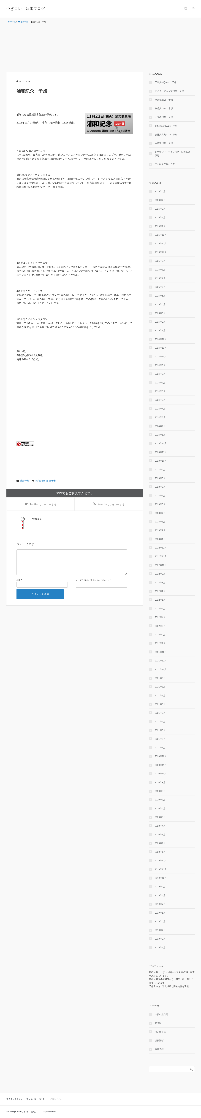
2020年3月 (160, 834)
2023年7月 (160, 487)
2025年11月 (161, 243)
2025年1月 (160, 330)
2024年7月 (160, 382)
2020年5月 (160, 817)
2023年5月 (160, 504)
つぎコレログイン (14, 1099)
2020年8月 (160, 791)
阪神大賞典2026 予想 (166, 134)
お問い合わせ (56, 1099)
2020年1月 (160, 852)
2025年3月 (160, 313)
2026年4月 (160, 200)
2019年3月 (160, 939)
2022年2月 (160, 634)
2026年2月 (160, 217)
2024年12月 (161, 339)
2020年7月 (160, 799)
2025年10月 (161, 252)
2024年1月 (160, 434)
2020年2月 (160, 843)
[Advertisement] (100, 48)
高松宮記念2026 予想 (166, 126)
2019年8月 (160, 895)
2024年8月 (160, 374)
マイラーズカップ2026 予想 (169, 91)
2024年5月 (160, 400)
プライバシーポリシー (36, 1099)
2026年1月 (160, 226)
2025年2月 (160, 322)
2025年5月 (160, 295)
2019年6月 (160, 913)
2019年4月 (160, 930)
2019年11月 (161, 869)
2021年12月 (161, 652)
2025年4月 (160, 304)
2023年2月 (160, 530)
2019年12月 (161, 860)
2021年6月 (160, 704)
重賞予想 (24, 480)
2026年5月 (160, 191)
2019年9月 (160, 886)
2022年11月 (161, 556)
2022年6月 (160, 600)
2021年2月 (160, 739)
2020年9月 (160, 782)
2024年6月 (160, 391)
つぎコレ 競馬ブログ (25, 8)
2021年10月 (161, 669)
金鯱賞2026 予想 (164, 143)
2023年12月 (161, 443)
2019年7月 (160, 904)
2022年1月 (160, 643)
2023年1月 (160, 539)
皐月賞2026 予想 (164, 100)
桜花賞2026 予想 (164, 108)
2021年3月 (160, 730)
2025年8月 (160, 269)
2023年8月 (160, 478)
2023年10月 (161, 461)
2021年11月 (161, 660)
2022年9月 (160, 573)
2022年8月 (160, 582)
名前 (18, 586)
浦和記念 (40, 480)
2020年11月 (161, 765)
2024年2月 (160, 426)
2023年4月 (160, 513)
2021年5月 (160, 713)
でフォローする (43, 504)
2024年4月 (160, 408)
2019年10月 (161, 878)
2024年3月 (160, 417)
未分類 (158, 1023)
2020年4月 (160, 826)
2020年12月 (161, 756)
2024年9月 (160, 365)
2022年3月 (160, 626)
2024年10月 (161, 356)
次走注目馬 (160, 1032)
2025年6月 (160, 287)
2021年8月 (160, 686)
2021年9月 (160, 678)
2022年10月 (161, 565)
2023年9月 (160, 469)
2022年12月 (161, 547)
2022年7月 (160, 591)
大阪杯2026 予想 (164, 117)
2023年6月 (160, 495)
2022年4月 (160, 617)
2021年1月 (160, 747)
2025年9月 (160, 261)
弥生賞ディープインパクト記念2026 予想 (174, 154)
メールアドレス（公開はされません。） (93, 586)
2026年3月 (160, 209)
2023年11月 (161, 452)
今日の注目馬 (161, 1014)
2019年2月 (160, 947)
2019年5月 (160, 921)
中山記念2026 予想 (165, 164)
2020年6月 (160, 808)
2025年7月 (160, 278)
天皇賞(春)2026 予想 (166, 82)
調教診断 (159, 1040)
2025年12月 (161, 235)
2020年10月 (161, 773)
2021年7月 (160, 695)
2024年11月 (161, 348)
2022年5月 (160, 608)
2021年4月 (160, 721)
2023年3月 (160, 521)
